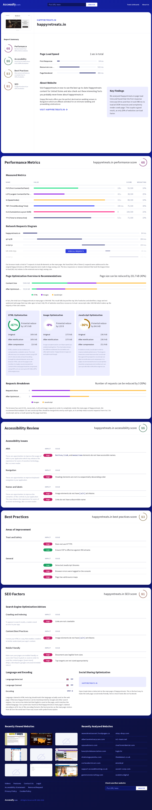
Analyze (91, 5)
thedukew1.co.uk (123, 757)
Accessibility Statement (15, 787)
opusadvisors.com (89, 745)
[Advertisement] (92, 41)
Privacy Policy (11, 791)
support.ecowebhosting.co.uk (94, 769)
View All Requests (76, 251)
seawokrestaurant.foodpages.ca (95, 733)
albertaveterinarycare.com (93, 739)
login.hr (119, 751)
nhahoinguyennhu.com (91, 757)
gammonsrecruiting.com (92, 775)
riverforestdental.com (125, 745)
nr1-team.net (121, 739)
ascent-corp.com (123, 769)
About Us (145, 5)
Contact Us (28, 783)
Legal (38, 783)
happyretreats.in (46, 20)
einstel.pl (119, 763)
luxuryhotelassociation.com (93, 751)
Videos (8, 783)
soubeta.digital (122, 775)
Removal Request (35, 787)
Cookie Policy (25, 791)
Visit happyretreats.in (54, 109)
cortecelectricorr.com (90, 763)
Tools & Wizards (133, 5)
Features (17, 783)
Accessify (11, 4)
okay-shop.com (122, 733)
